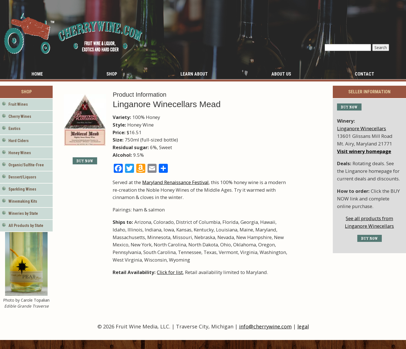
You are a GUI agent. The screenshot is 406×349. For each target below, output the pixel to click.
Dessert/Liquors (22, 177)
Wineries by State (23, 213)
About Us (281, 74)
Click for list (170, 272)
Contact (364, 74)
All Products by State (25, 225)
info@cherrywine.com (265, 326)
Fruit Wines (18, 104)
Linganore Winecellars (361, 128)
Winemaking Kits (22, 201)
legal (303, 326)
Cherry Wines (19, 116)
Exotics (14, 128)
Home (37, 74)
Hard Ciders (18, 140)
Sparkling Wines (22, 189)
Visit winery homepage (364, 151)
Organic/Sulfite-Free (26, 165)
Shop (111, 74)
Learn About (194, 74)
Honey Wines (19, 153)
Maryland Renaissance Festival (175, 182)
